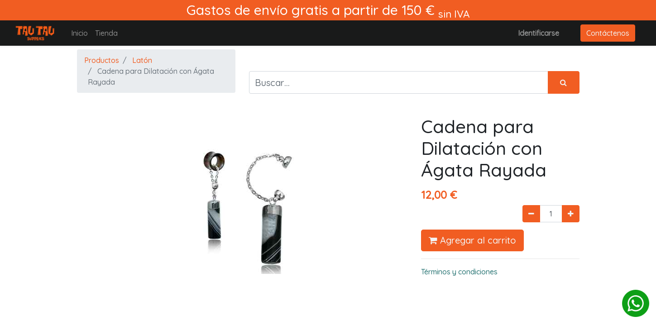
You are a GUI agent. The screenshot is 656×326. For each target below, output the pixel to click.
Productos (101, 60)
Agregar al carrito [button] (472, 240)
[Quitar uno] (531, 213)
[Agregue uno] (570, 213)
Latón (142, 60)
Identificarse (538, 33)
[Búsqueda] (563, 82)
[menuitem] (79, 33)
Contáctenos (607, 33)
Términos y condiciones (459, 271)
